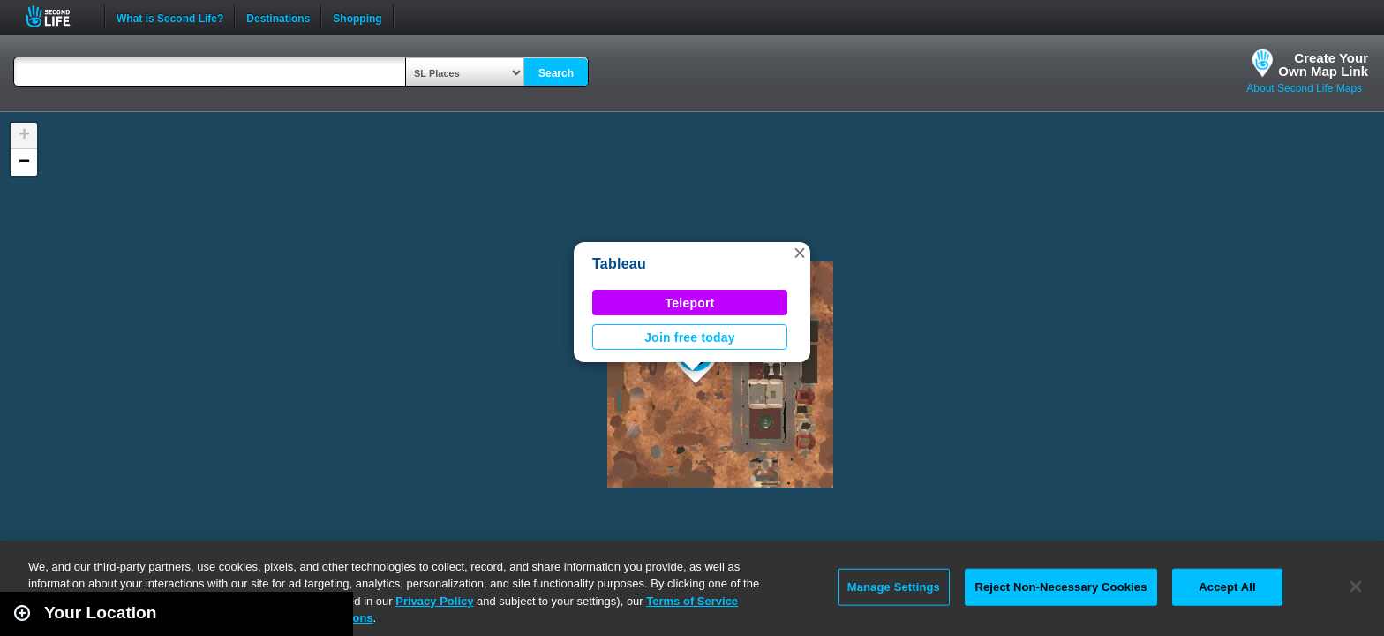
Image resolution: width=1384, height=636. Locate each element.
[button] (799, 252)
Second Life (58, 16)
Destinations (278, 16)
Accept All (1227, 587)
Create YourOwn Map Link (1323, 64)
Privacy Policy (434, 601)
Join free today (689, 337)
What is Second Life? (170, 16)
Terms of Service (692, 601)
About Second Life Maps (1304, 88)
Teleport (690, 303)
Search (556, 73)
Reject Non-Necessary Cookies (1060, 587)
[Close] (1355, 586)
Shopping (357, 16)
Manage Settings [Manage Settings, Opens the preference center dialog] (893, 587)
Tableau (619, 263)
